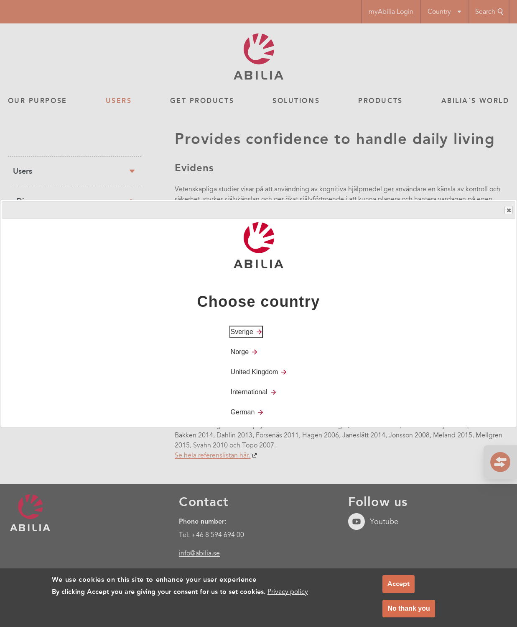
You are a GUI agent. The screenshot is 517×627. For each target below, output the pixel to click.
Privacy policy (287, 595)
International (249, 392)
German (243, 412)
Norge (240, 351)
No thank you (408, 611)
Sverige (242, 331)
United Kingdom (254, 371)
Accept (398, 587)
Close (508, 210)
